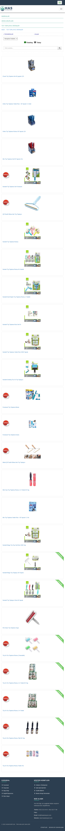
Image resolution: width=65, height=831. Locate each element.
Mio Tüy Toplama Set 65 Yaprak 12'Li (13, 159)
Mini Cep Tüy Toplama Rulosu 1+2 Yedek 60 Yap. (16, 490)
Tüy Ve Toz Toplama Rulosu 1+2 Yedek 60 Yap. (15, 683)
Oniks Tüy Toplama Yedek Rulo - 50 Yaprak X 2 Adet (17, 104)
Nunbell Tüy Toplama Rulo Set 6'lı (12, 324)
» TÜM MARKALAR (8, 34)
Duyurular (5, 788)
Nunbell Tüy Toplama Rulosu (10, 242)
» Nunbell (36, 34)
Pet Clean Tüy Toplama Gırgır (11, 628)
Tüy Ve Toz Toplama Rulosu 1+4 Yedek (13, 710)
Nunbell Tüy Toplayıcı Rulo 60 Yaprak (13, 600)
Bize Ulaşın (6, 796)
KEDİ (3, 29)
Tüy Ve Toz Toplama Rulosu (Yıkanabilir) (14, 655)
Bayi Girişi (5, 790)
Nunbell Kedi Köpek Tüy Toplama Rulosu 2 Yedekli (16, 297)
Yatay (39, 42)
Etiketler (44, 827)
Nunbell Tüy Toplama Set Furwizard (12, 186)
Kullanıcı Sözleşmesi (40, 785)
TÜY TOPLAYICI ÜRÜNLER (14, 29)
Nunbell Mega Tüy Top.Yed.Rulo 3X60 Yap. (14, 545)
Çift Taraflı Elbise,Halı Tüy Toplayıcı (12, 214)
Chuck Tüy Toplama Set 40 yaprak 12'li (13, 76)
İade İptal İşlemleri (40, 788)
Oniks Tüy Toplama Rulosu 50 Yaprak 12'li (14, 131)
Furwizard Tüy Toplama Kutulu (11, 435)
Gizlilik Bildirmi (39, 790)
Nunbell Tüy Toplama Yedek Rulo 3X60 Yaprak (15, 352)
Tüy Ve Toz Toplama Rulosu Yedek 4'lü (13, 765)
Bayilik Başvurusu (7, 793)
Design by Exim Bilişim (56, 827)
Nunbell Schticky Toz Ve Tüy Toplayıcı (13, 379)
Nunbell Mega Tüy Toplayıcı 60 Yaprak (13, 572)
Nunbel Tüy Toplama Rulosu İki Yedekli (13, 269)
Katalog (30, 42)
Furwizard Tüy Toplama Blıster (11, 407)
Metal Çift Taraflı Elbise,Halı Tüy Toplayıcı (14, 462)
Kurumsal (5, 785)
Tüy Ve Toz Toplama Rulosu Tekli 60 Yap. (14, 738)
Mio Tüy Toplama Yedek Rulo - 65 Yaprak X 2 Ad (16, 517)
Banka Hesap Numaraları (42, 793)
